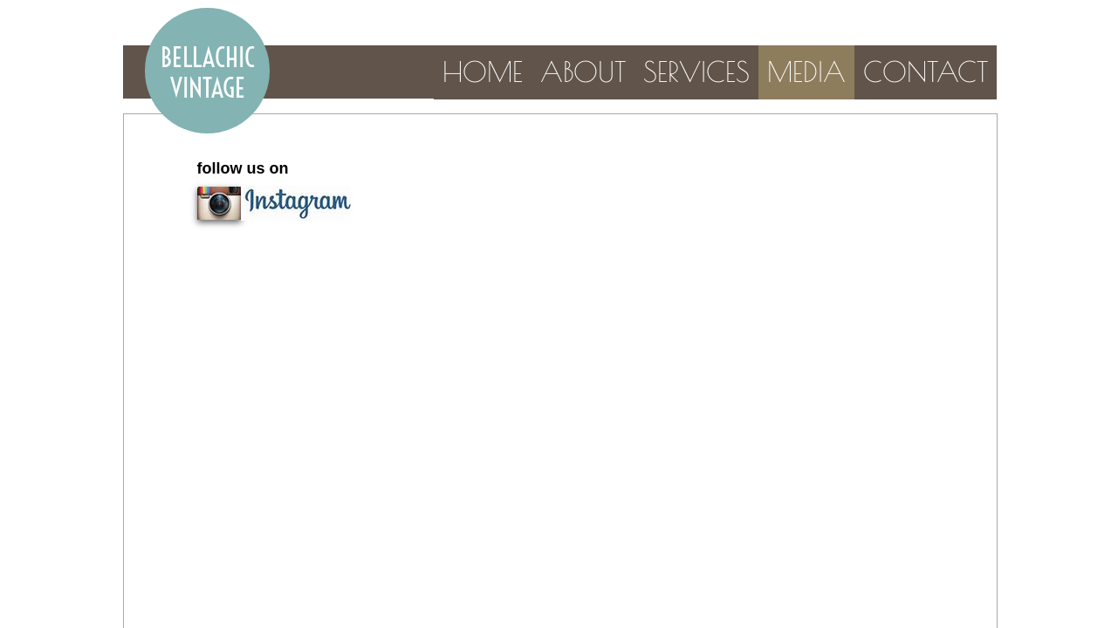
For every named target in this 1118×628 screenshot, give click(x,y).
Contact (925, 71)
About (583, 71)
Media (806, 71)
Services (696, 71)
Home (482, 71)
